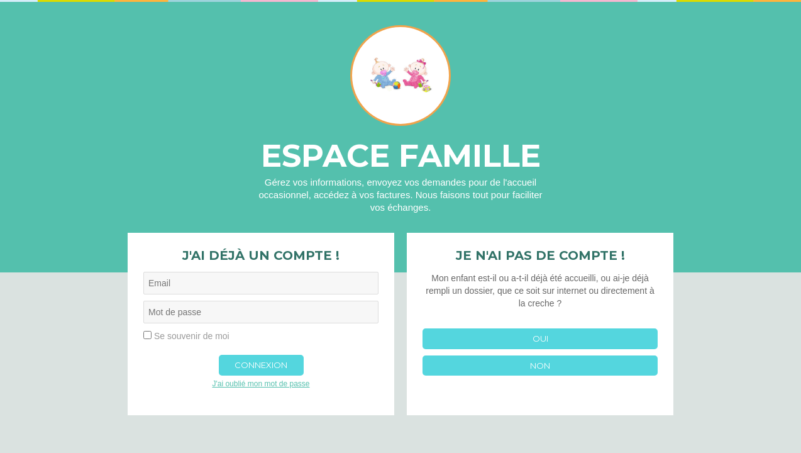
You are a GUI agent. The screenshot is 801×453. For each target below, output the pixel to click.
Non (540, 366)
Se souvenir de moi (191, 336)
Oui (540, 338)
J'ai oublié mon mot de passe (260, 383)
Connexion (261, 365)
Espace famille (401, 156)
